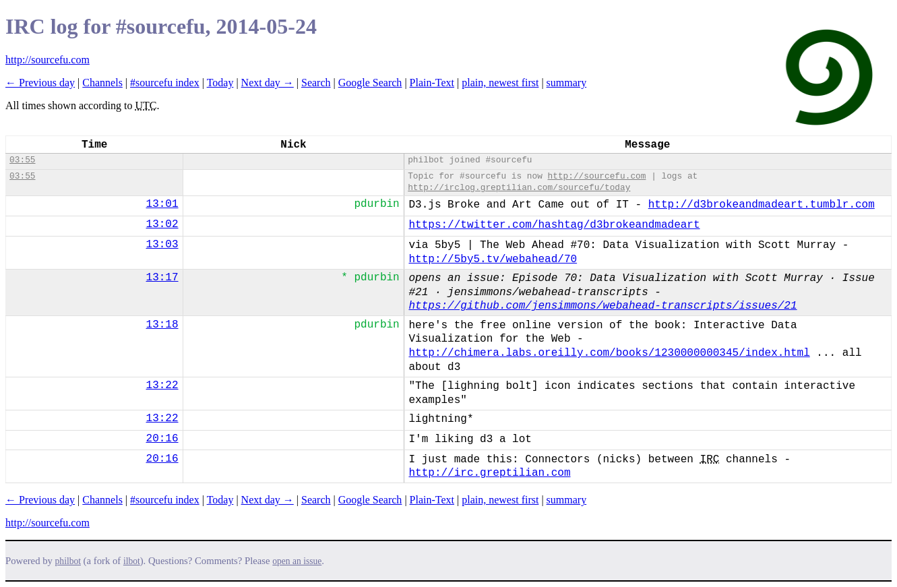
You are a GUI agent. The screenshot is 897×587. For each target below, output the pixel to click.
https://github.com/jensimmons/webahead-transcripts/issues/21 (602, 306)
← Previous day (40, 82)
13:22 (162, 385)
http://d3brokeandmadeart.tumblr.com (761, 205)
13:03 (162, 245)
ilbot (131, 561)
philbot (68, 561)
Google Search (370, 82)
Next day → (267, 82)
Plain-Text (432, 82)
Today (220, 82)
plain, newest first (500, 82)
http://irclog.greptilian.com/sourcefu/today (519, 188)
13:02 (162, 224)
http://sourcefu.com (47, 59)
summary (567, 82)
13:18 (162, 325)
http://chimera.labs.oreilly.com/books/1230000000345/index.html (608, 353)
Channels (102, 82)
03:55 (22, 160)
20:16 (162, 439)
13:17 (162, 278)
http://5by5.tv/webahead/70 (492, 259)
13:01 (162, 204)
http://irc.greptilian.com (489, 473)
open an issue (296, 561)
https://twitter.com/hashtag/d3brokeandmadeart (554, 225)
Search (316, 82)
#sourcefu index (164, 82)
